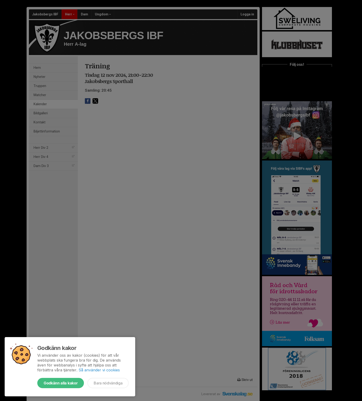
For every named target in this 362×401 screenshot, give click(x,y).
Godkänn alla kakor (61, 383)
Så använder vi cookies (99, 370)
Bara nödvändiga (108, 383)
